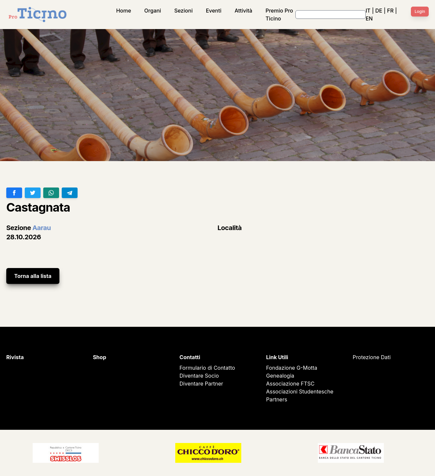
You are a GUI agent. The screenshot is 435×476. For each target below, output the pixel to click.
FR (390, 10)
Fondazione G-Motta (291, 367)
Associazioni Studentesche (299, 391)
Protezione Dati (372, 357)
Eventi (213, 10)
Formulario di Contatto (207, 367)
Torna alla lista (32, 276)
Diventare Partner (201, 383)
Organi (152, 10)
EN (369, 18)
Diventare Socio (199, 375)
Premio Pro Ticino (279, 14)
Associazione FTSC (290, 383)
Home (123, 10)
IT (368, 10)
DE (378, 10)
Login (420, 11)
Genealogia (280, 375)
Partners (276, 399)
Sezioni (183, 10)
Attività (243, 10)
